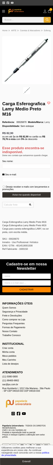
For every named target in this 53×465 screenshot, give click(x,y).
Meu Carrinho (9, 360)
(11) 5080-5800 (10, 376)
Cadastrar (26, 289)
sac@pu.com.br (10, 384)
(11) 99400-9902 (10, 380)
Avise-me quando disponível (26, 195)
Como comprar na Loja (13, 319)
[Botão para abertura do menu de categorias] (3, 11)
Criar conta (7, 348)
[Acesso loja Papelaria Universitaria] (45, 11)
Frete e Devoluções (12, 315)
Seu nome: (7, 161)
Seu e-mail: (9, 174)
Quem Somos (9, 308)
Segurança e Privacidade (15, 311)
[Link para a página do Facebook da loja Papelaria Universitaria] (8, 2)
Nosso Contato (9, 331)
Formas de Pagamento (13, 327)
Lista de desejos (10, 364)
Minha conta (8, 352)
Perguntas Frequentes (13, 323)
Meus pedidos (9, 356)
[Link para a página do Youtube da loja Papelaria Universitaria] (12, 2)
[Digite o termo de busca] (23, 20)
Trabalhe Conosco (11, 335)
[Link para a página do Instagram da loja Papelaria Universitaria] (3, 2)
